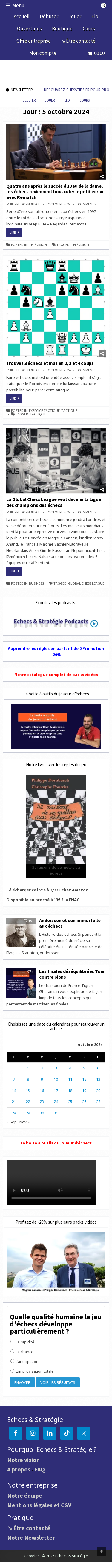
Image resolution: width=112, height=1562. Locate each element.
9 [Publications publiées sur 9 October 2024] (42, 1079)
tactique (69, 410)
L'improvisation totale (32, 1371)
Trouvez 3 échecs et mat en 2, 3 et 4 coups (50, 363)
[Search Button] (103, 5)
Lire (16, 233)
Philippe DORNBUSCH (24, 204)
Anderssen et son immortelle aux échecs (70, 923)
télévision (38, 245)
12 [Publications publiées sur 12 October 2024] (84, 1079)
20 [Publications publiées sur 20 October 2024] (98, 1090)
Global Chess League (86, 583)
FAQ (39, 1469)
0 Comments (86, 204)
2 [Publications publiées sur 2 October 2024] (42, 1068)
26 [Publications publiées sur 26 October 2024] (84, 1101)
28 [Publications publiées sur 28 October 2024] (14, 1113)
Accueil (22, 16)
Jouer (74, 16)
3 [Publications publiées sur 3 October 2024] (56, 1068)
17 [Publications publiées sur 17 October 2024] (56, 1090)
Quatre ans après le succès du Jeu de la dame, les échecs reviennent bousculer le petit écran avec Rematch (54, 191)
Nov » (24, 1122)
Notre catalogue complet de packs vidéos (56, 674)
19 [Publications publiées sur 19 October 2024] (84, 1090)
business (36, 583)
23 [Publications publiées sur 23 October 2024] (42, 1101)
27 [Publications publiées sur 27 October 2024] (98, 1101)
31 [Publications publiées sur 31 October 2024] (56, 1113)
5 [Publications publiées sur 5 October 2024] (84, 1068)
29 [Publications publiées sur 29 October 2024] (28, 1113)
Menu (18, 5)
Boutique (62, 28)
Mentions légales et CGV (39, 1505)
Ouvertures (29, 28)
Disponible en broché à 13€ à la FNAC (43, 899)
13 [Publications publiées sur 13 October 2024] (98, 1079)
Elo (94, 16)
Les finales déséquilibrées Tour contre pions (72, 974)
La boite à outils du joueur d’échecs (56, 1143)
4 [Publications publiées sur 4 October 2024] (70, 1068)
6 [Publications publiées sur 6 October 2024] (98, 1068)
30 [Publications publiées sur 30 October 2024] (42, 1113)
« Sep (12, 1122)
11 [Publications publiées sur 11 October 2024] (70, 1079)
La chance (21, 1351)
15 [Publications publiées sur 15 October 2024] (28, 1090)
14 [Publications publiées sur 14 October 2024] (14, 1090)
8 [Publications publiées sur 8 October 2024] (28, 1079)
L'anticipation (24, 1361)
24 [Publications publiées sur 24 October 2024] (56, 1101)
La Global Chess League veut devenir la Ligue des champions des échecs (53, 502)
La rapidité (22, 1342)
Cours (89, 28)
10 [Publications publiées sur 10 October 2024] (56, 1079)
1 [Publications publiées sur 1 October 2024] (28, 1068)
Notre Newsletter (31, 1537)
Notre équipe (24, 1495)
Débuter (49, 16)
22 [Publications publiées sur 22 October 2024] (28, 1101)
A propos (18, 1469)
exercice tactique (44, 410)
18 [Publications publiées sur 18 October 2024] (70, 1090)
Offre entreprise (33, 41)
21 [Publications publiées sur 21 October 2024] (14, 1101)
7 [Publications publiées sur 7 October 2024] (14, 1079)
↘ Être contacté (78, 41)
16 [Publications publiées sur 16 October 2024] (42, 1090)
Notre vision (23, 1459)
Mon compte (42, 53)
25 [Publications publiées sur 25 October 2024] (70, 1101)
